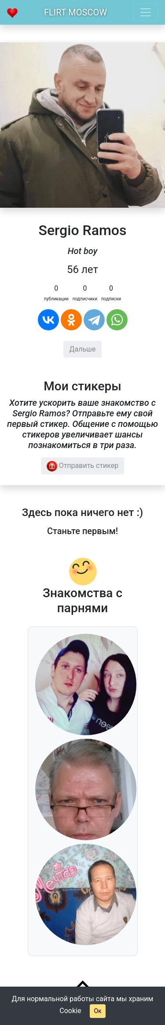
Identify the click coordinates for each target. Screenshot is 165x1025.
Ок (97, 1010)
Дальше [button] (82, 349)
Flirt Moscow (75, 12)
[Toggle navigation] (145, 12)
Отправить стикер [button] (83, 466)
